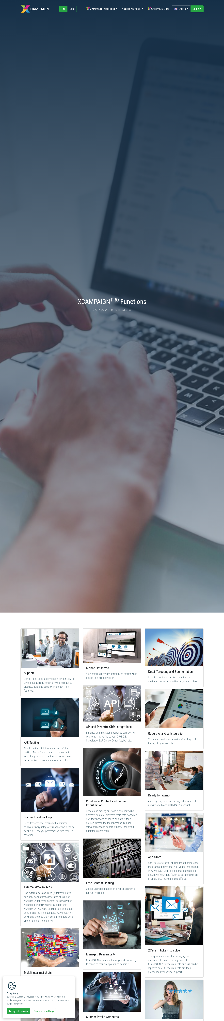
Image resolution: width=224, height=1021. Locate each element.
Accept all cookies (18, 1011)
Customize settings (44, 1011)
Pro (63, 9)
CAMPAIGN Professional (100, 9)
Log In (196, 9)
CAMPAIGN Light (157, 9)
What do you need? (131, 9)
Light (72, 9)
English (180, 9)
